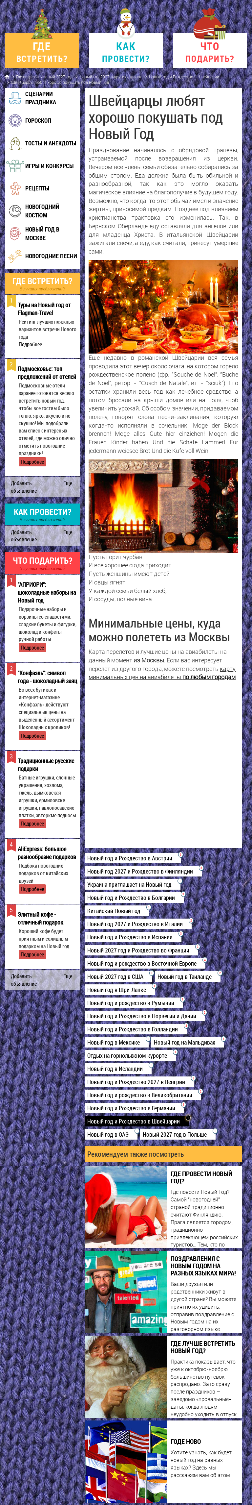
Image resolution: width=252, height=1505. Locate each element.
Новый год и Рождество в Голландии (135, 1029)
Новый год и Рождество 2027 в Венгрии (139, 1082)
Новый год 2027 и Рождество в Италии (138, 924)
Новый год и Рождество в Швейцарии (184, 76)
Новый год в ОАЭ (111, 1134)
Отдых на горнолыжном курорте (130, 1055)
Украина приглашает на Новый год (132, 884)
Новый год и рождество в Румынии (133, 1003)
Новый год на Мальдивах (187, 1042)
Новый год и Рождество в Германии (134, 1108)
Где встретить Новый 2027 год (44, 76)
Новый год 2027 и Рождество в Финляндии (143, 871)
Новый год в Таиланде (188, 976)
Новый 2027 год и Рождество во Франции (141, 950)
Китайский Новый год (117, 911)
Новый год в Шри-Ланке (119, 990)
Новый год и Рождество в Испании (133, 937)
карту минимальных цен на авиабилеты (162, 673)
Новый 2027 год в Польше (178, 1134)
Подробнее (30, 344)
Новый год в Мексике (116, 1042)
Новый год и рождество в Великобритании (143, 1095)
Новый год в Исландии (118, 1069)
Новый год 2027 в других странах (111, 76)
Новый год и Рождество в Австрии (132, 858)
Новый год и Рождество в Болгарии (134, 897)
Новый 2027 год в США (118, 976)
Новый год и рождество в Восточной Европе (145, 963)
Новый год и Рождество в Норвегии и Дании (144, 1016)
